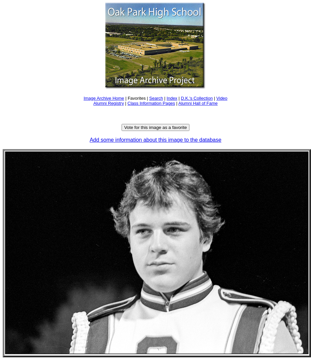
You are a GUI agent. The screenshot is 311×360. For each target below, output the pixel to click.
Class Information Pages (151, 103)
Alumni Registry (108, 103)
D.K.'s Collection (197, 98)
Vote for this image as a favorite (155, 127)
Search (156, 98)
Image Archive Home (104, 98)
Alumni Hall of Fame (198, 103)
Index (172, 98)
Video (221, 98)
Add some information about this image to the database (155, 140)
